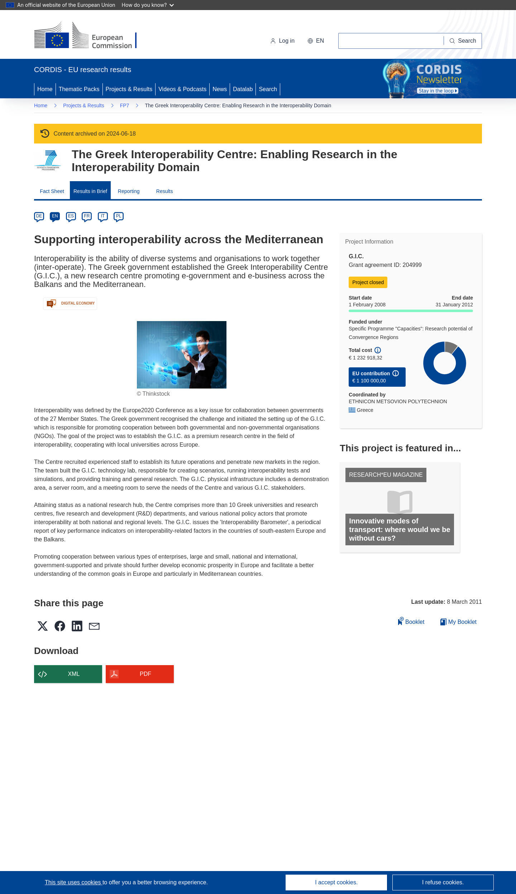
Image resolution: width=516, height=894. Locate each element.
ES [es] (71, 215)
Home (45, 89)
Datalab (243, 89)
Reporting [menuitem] (129, 191)
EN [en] (55, 215)
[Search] (463, 41)
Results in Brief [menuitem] (90, 191)
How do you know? (148, 5)
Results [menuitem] (164, 191)
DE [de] (39, 215)
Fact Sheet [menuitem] (52, 191)
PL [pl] (118, 215)
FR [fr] (87, 215)
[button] (316, 41)
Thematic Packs (79, 89)
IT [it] (103, 215)
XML (74, 674)
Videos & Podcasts (182, 89)
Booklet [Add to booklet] (411, 621)
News (219, 89)
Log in (282, 41)
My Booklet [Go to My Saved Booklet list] (458, 621)
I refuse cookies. (443, 882)
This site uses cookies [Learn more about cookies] (73, 882)
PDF (145, 674)
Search (268, 89)
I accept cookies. (336, 882)
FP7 (124, 105)
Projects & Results (129, 89)
